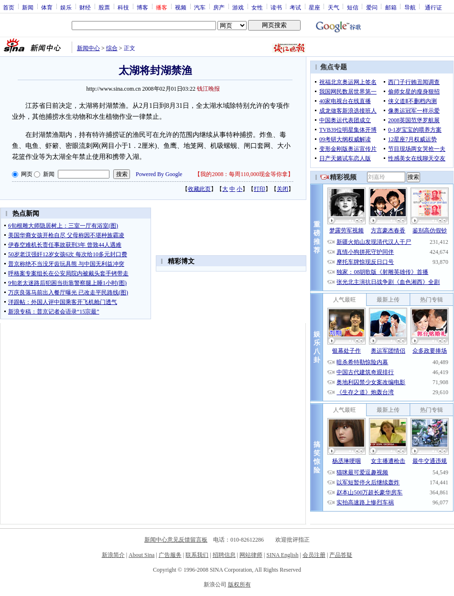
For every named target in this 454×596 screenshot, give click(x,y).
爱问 (372, 7)
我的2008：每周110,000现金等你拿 (244, 174)
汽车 (199, 7)
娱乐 (66, 7)
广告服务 (170, 555)
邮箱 (391, 7)
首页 (8, 7)
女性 (257, 7)
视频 (180, 7)
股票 (104, 7)
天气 (333, 7)
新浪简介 (113, 555)
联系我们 (196, 555)
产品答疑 (340, 555)
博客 (142, 7)
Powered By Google (159, 174)
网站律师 (250, 555)
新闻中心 (88, 48)
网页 (26, 174)
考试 (295, 7)
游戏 (238, 7)
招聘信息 (224, 555)
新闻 (27, 7)
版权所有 (239, 584)
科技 (123, 7)
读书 (276, 7)
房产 (219, 7)
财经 (85, 7)
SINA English (282, 555)
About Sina (141, 555)
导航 (410, 7)
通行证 (433, 7)
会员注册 (314, 555)
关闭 (282, 189)
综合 (112, 48)
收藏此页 (199, 189)
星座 (314, 7)
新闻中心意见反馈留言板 (175, 539)
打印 (259, 189)
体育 (47, 7)
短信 (352, 7)
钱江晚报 (208, 88)
